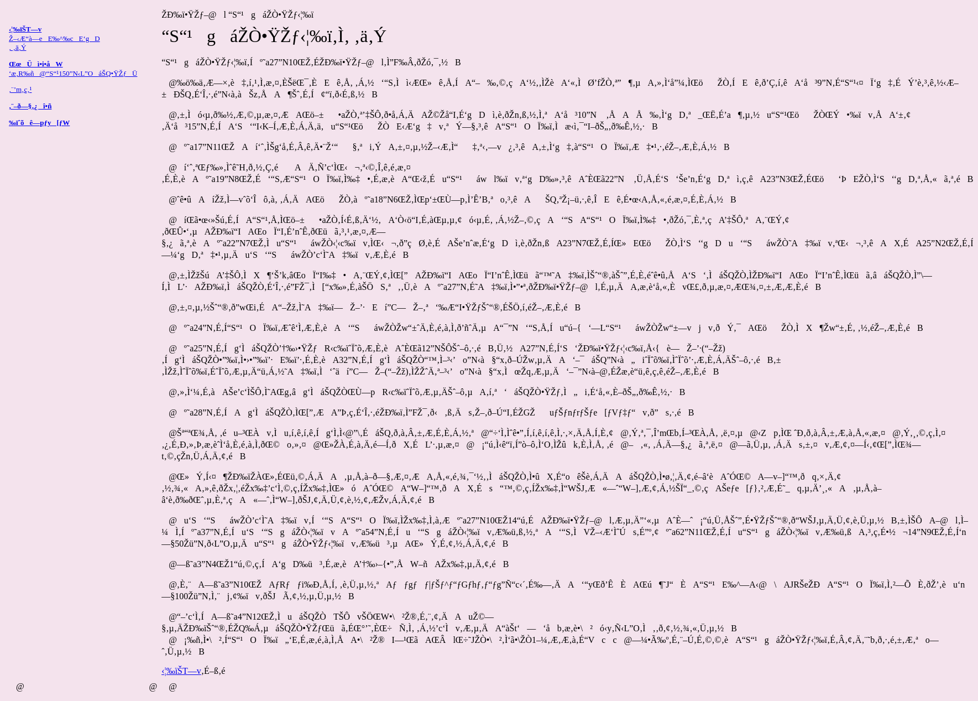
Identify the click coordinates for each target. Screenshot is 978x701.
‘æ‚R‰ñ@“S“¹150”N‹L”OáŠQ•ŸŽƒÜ (73, 73)
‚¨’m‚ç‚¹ (20, 89)
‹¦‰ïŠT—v (181, 671)
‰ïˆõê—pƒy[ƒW (39, 122)
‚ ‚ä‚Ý (17, 47)
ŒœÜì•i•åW (36, 64)
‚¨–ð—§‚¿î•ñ (30, 106)
